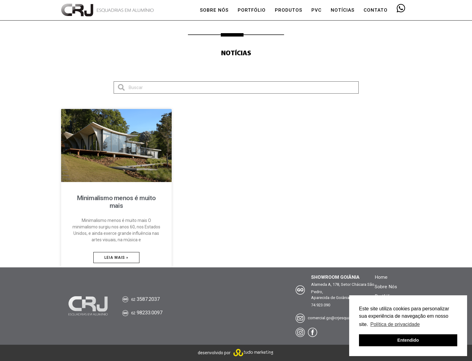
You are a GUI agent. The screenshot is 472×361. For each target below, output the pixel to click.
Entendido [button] (408, 340)
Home (381, 277)
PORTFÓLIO (252, 10)
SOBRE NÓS (214, 10)
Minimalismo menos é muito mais (116, 201)
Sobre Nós (386, 286)
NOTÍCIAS (342, 10)
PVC (316, 10)
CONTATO (376, 10)
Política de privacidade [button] (395, 324)
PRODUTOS (288, 10)
